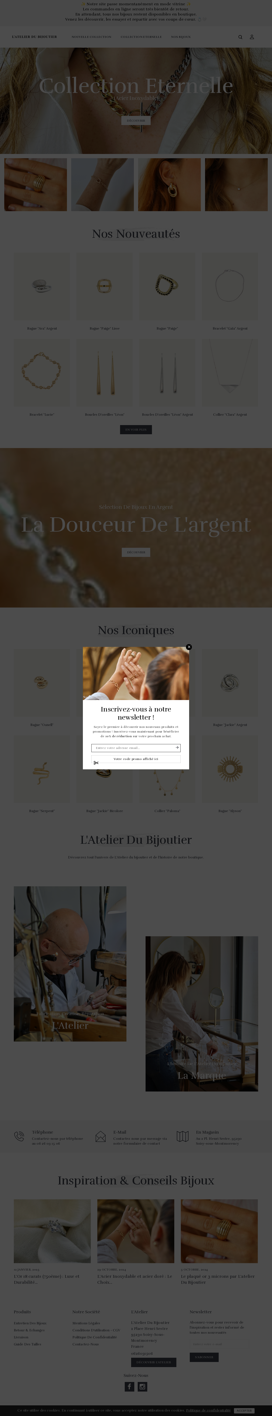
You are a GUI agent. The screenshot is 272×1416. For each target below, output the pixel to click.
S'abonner (177, 747)
